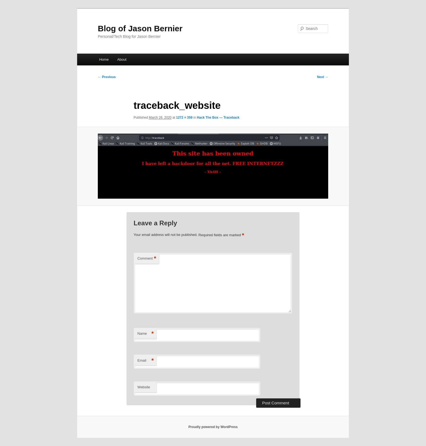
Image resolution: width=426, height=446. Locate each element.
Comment (146, 259)
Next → (322, 77)
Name (145, 334)
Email (145, 361)
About (121, 59)
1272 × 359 (184, 117)
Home (104, 59)
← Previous (107, 77)
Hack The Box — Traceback (218, 117)
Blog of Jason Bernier (140, 28)
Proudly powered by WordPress (212, 427)
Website (143, 387)
